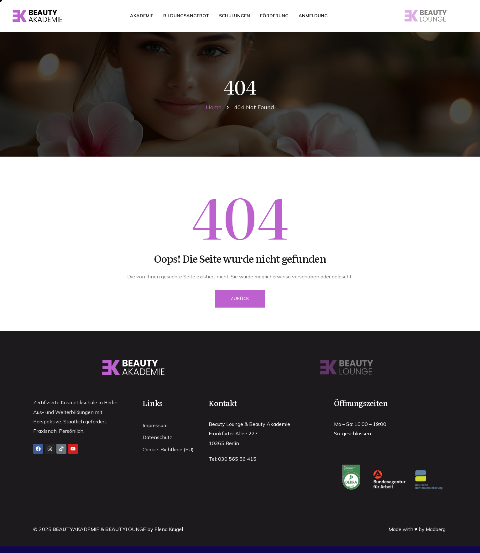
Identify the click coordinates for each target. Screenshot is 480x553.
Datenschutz (157, 438)
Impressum (155, 426)
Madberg (435, 529)
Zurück (240, 299)
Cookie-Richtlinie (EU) (168, 451)
